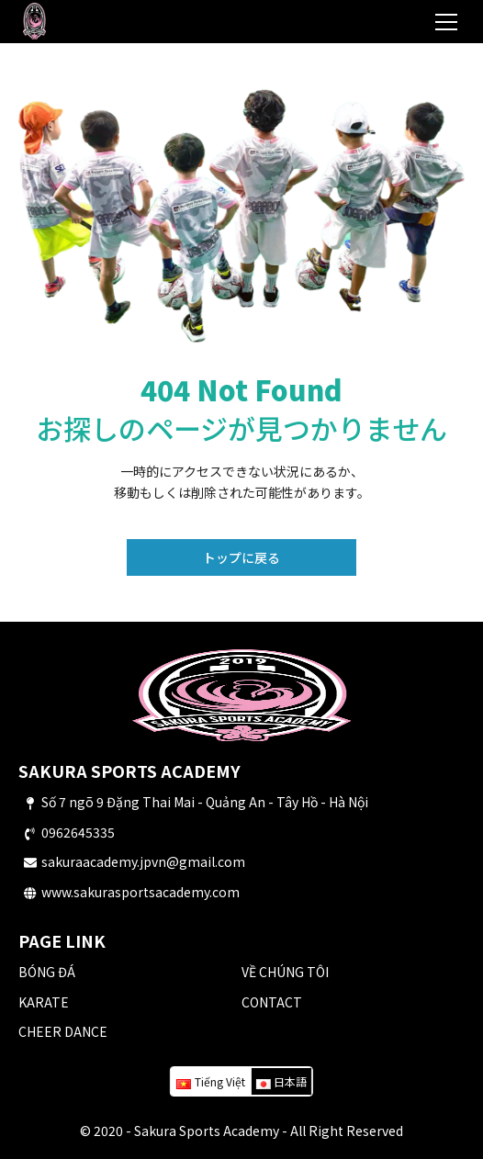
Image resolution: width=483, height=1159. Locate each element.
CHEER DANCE (62, 1031)
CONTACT (272, 1002)
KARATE (43, 1002)
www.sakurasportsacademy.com (140, 892)
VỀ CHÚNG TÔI (285, 971)
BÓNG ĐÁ (46, 971)
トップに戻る (241, 557)
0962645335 (78, 832)
